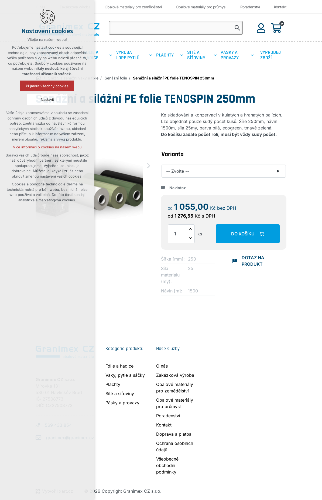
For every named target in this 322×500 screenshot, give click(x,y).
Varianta (173, 154)
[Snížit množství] (190, 238)
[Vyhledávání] (237, 28)
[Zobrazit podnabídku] (110, 55)
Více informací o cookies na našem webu (47, 147)
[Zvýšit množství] (190, 229)
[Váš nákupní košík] (277, 27)
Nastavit (47, 99)
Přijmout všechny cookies (47, 86)
